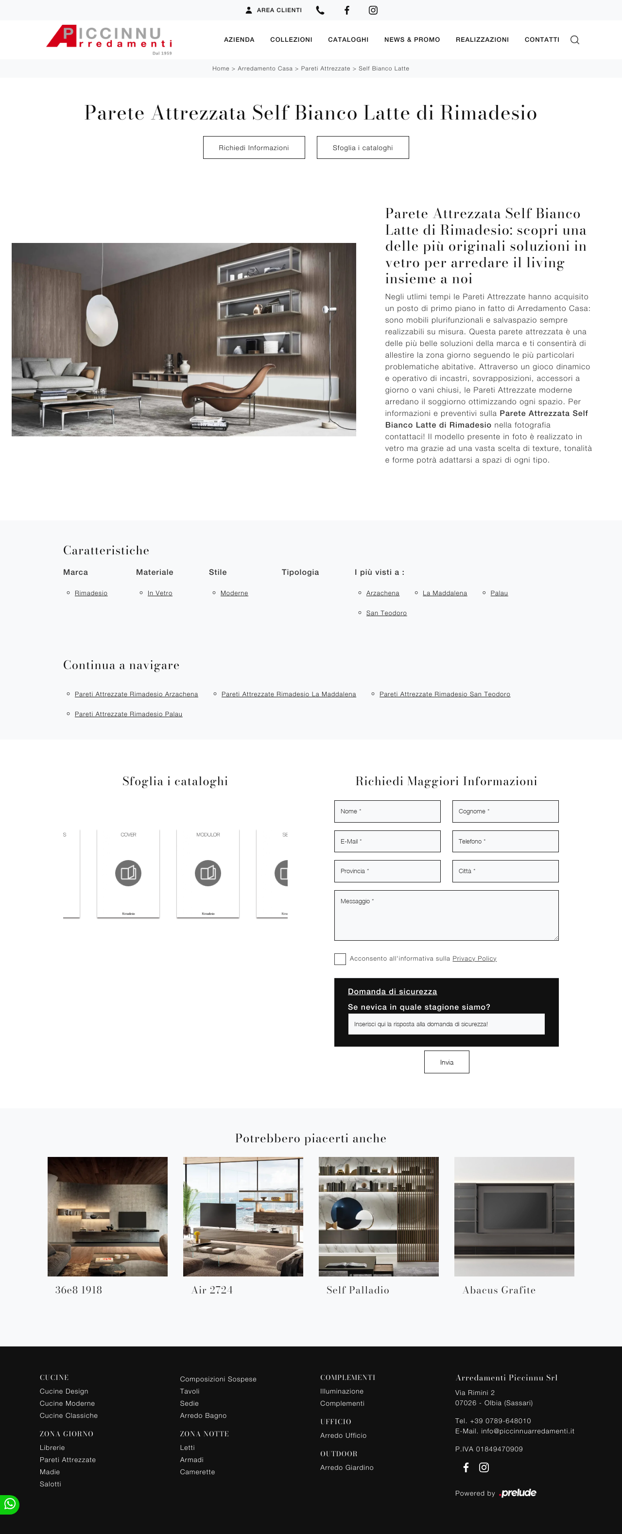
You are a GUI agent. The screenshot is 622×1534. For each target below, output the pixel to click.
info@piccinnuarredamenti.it (527, 1430)
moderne (234, 592)
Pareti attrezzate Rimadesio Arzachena (136, 693)
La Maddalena (445, 592)
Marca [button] (75, 571)
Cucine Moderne (67, 1403)
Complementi (342, 1403)
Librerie (52, 1447)
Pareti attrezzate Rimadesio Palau (129, 714)
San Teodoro (386, 612)
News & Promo (412, 39)
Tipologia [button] (300, 571)
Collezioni (291, 39)
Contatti (542, 39)
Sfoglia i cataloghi (363, 147)
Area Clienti (273, 10)
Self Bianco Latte (384, 68)
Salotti (50, 1484)
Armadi (192, 1459)
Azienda (239, 39)
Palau (499, 592)
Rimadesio (91, 592)
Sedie (189, 1403)
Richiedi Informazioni (254, 147)
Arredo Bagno (203, 1415)
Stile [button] (218, 571)
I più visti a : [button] (380, 571)
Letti (187, 1447)
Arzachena (382, 592)
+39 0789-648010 (500, 1420)
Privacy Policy (474, 958)
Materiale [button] (154, 571)
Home (220, 68)
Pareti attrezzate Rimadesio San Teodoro (445, 693)
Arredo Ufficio (343, 1435)
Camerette (197, 1471)
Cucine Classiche (69, 1415)
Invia (446, 1062)
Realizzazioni (482, 39)
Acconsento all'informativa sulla (423, 958)
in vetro (160, 592)
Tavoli (190, 1391)
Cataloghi (348, 39)
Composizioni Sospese (218, 1379)
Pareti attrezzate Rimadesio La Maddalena (289, 693)
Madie (50, 1471)
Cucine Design (64, 1391)
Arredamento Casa (265, 68)
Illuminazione (341, 1391)
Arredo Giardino (347, 1467)
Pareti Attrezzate (326, 68)
